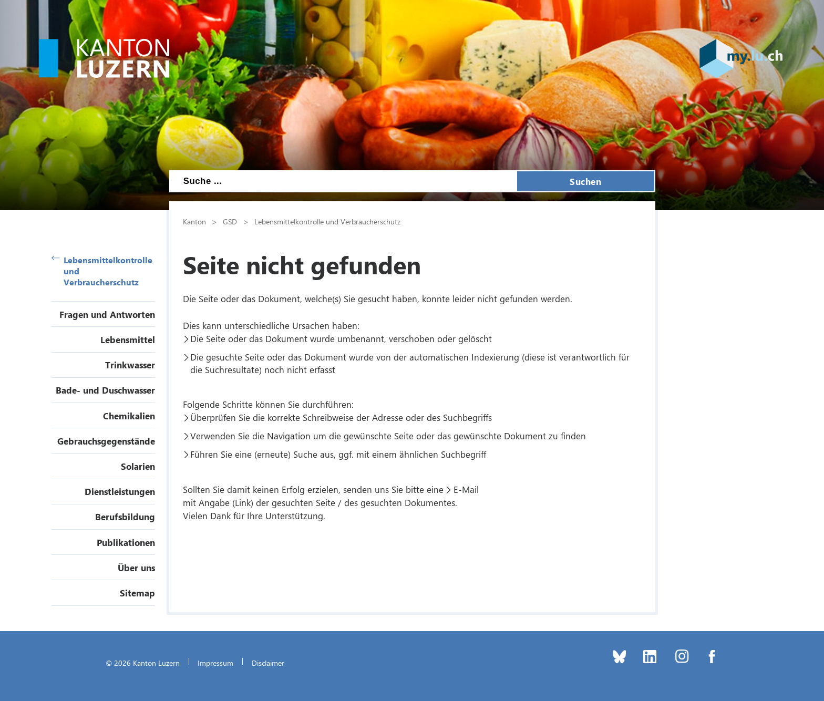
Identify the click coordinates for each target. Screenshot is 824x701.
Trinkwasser (130, 364)
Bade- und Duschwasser (105, 390)
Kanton (194, 221)
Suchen (585, 181)
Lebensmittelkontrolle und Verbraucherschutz (102, 270)
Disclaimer (268, 662)
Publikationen (126, 542)
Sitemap (137, 593)
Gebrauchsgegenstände (106, 441)
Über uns (136, 567)
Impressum (215, 662)
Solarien (138, 466)
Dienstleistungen (120, 491)
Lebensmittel (127, 339)
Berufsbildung (125, 516)
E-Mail (466, 489)
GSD (230, 221)
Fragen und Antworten (107, 314)
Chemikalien (129, 415)
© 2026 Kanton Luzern (143, 662)
